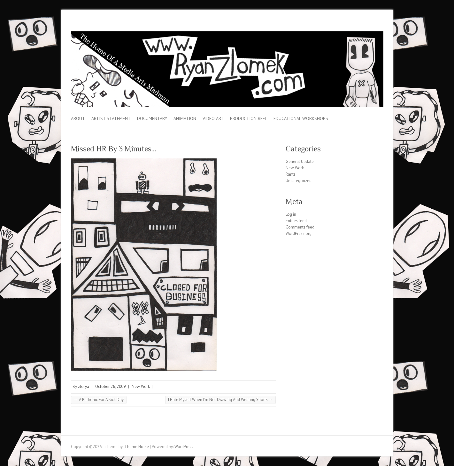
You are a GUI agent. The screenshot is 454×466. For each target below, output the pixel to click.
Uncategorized (299, 180)
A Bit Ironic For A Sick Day (99, 399)
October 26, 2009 (110, 386)
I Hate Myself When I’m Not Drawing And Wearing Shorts (220, 399)
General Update (300, 161)
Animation (184, 118)
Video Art (213, 118)
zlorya (83, 386)
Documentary (152, 118)
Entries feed (296, 220)
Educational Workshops (300, 118)
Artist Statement (111, 118)
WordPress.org (299, 233)
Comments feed (300, 227)
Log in (291, 214)
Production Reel (248, 118)
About (78, 118)
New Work (141, 386)
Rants (291, 174)
